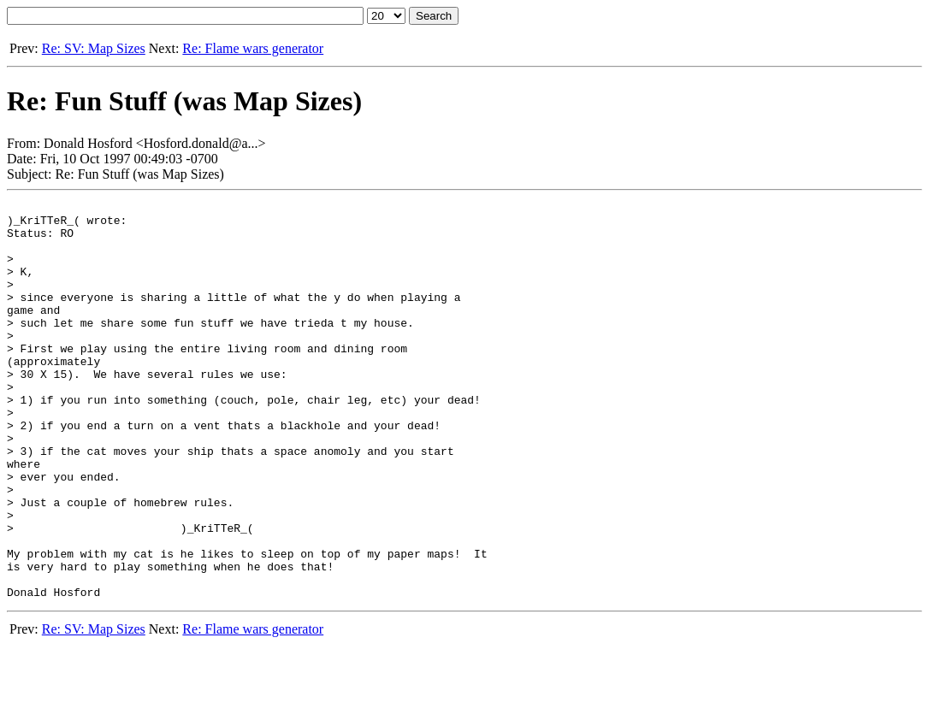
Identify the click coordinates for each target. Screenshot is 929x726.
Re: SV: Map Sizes (93, 48)
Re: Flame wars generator (252, 48)
